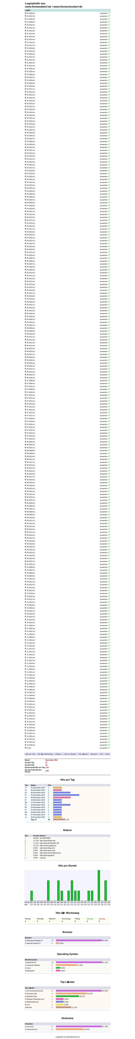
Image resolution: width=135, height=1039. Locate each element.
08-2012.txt (31, 462)
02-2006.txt (31, 74)
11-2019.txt (31, 666)
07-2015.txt (31, 410)
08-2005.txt (31, 442)
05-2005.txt (31, 258)
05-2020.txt (31, 302)
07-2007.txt (31, 386)
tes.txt (29, 748)
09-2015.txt (31, 532)
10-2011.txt (31, 582)
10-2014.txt (31, 590)
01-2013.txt (31, 34)
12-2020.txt (31, 730)
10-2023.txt (31, 617)
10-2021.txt (31, 611)
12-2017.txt (31, 722)
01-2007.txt (31, 16)
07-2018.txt (31, 418)
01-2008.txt (31, 19)
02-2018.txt (31, 109)
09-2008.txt (31, 512)
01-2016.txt (31, 42)
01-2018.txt (31, 48)
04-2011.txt (31, 211)
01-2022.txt (31, 60)
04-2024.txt (31, 249)
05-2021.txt (31, 305)
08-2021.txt (31, 488)
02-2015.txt (31, 101)
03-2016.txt (31, 165)
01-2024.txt (31, 66)
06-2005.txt (31, 319)
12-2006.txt (31, 690)
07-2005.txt (31, 380)
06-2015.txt (31, 348)
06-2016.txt (31, 351)
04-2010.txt (31, 208)
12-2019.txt (31, 727)
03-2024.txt (31, 188)
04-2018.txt (31, 232)
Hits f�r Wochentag (45, 754)
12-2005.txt (31, 687)
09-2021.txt (31, 550)
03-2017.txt (31, 168)
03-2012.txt (31, 153)
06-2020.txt (31, 363)
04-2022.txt (31, 243)
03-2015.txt (31, 162)
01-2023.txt (31, 63)
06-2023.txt (31, 372)
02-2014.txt (31, 98)
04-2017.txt (31, 229)
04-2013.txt (31, 217)
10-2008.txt (31, 573)
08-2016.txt (31, 474)
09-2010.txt (31, 518)
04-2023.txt (31, 246)
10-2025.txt (31, 622)
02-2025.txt (31, 130)
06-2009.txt (31, 331)
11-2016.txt (31, 657)
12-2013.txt (31, 710)
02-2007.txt (31, 77)
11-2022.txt (31, 675)
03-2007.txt (31, 138)
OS (101, 754)
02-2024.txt (31, 127)
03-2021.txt (31, 179)
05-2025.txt (31, 316)
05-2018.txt (31, 296)
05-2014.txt (31, 284)
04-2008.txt (31, 203)
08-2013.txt (31, 465)
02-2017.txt (31, 106)
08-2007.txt (31, 448)
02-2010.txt (31, 86)
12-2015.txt (31, 716)
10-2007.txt (31, 570)
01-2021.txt (31, 57)
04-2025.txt (31, 252)
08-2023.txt (31, 494)
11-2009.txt (31, 637)
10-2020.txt (31, 608)
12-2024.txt (31, 742)
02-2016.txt (31, 103)
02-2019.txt (31, 112)
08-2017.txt (31, 477)
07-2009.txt (31, 392)
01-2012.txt (31, 31)
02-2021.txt (31, 118)
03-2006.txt (31, 136)
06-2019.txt (31, 360)
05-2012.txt (31, 278)
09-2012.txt (31, 523)
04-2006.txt (31, 197)
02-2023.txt (31, 124)
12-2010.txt (31, 701)
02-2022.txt (31, 121)
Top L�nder (83, 754)
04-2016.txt (31, 226)
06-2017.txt (31, 354)
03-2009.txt (31, 144)
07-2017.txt (31, 415)
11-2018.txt (31, 663)
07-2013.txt (31, 404)
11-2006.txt (31, 628)
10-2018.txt (31, 602)
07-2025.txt (31, 439)
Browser (94, 754)
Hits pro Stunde (70, 754)
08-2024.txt (31, 497)
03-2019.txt (31, 173)
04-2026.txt (31, 255)
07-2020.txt (31, 424)
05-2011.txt (31, 276)
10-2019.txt (31, 605)
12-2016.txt (31, 719)
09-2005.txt (31, 503)
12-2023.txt (31, 739)
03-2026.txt (31, 194)
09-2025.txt (31, 561)
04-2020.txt (31, 238)
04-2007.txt (31, 200)
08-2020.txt (31, 485)
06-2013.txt (31, 343)
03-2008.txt (31, 141)
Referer (58, 754)
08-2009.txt (31, 453)
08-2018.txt (31, 480)
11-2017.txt (31, 660)
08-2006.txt (31, 445)
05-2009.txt (31, 270)
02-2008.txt (31, 80)
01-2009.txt (31, 22)
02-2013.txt (31, 95)
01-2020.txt (31, 54)
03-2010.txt (31, 147)
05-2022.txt (31, 308)
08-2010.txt (31, 456)
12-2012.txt (31, 707)
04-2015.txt (31, 223)
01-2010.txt (31, 25)
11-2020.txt (31, 669)
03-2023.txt (31, 185)
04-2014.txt (31, 220)
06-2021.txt (31, 366)
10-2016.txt (31, 596)
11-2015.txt (31, 655)
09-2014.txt (31, 529)
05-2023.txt (31, 311)
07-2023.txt (31, 433)
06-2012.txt (31, 340)
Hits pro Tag (30, 754)
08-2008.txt (31, 450)
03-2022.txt (31, 182)
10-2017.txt (31, 599)
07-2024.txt (31, 436)
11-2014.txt (31, 652)
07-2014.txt (31, 407)
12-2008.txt (31, 695)
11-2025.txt (31, 684)
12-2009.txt (31, 698)
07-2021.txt (31, 427)
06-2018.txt (31, 357)
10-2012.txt (31, 585)
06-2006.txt (31, 322)
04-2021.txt (31, 241)
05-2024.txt (31, 313)
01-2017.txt (31, 45)
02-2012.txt (31, 92)
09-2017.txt (31, 538)
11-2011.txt (31, 643)
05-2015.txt (31, 287)
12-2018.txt (31, 725)
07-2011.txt (31, 398)
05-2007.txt (31, 264)
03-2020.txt (31, 176)
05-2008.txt (31, 267)
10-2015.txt (31, 593)
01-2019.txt (31, 51)
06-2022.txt (31, 369)
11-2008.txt (31, 634)
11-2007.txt (31, 631)
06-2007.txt (31, 325)
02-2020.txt (31, 115)
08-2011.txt (31, 459)
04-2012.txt (31, 214)
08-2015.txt (31, 471)
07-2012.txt (31, 401)
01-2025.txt (31, 69)
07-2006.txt (31, 383)
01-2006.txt (31, 13)
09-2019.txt (31, 544)
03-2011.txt (31, 150)
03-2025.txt (31, 191)
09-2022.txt (31, 552)
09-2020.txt (31, 547)
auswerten (103, 13)
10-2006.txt (31, 567)
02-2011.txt (31, 89)
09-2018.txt (31, 541)
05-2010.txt (31, 273)
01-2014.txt (31, 36)
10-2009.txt (31, 576)
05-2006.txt (31, 261)
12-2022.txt (31, 736)
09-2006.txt (31, 506)
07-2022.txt (31, 430)
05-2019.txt (31, 299)
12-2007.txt (31, 692)
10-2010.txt (31, 579)
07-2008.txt (31, 389)
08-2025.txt (31, 500)
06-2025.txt (31, 378)
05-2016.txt (31, 290)
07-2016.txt (31, 413)
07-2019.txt (31, 421)
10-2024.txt (31, 620)
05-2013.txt (31, 281)
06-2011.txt (31, 337)
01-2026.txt (31, 71)
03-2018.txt (31, 171)
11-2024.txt (31, 681)
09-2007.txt (31, 509)
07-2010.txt (31, 395)
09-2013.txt (31, 526)
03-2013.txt (31, 156)
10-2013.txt (31, 587)
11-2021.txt (31, 672)
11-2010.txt (31, 640)
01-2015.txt (31, 39)
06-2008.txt (31, 328)
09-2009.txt (31, 515)
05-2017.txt (31, 293)
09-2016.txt (31, 535)
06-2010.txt (31, 334)
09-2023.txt (31, 555)
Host (107, 754)
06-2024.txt (31, 375)
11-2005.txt (31, 625)
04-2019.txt (31, 235)
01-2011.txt (31, 28)
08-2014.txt (31, 468)
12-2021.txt (31, 733)
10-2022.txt (31, 614)
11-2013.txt (31, 649)
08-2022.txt (31, 491)
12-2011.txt (31, 704)
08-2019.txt (31, 483)
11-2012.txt (31, 646)
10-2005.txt (31, 564)
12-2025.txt (31, 745)
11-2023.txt (31, 678)
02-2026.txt (31, 133)
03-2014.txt (31, 159)
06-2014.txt (31, 345)
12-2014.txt (31, 713)
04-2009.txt (31, 206)
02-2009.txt (31, 83)
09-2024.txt (31, 558)
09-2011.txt (31, 520)
